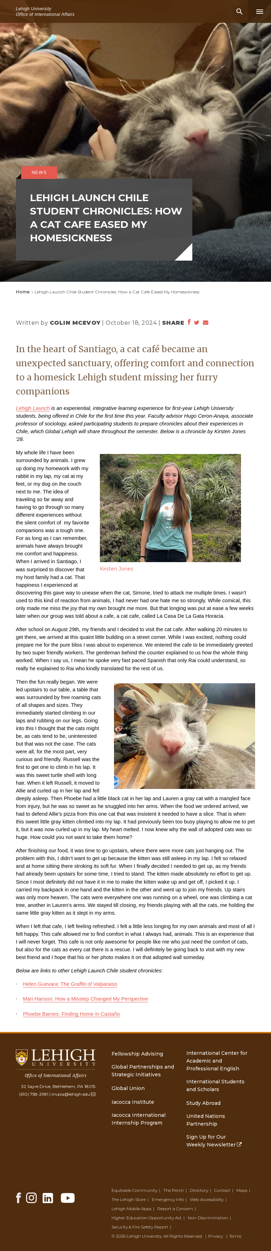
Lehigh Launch (33, 408)
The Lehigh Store (129, 1199)
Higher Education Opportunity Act (147, 1217)
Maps (241, 1190)
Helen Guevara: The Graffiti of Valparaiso (70, 984)
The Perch (173, 1190)
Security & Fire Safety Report (140, 1227)
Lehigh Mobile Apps (131, 1208)
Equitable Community (134, 1190)
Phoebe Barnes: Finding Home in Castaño (71, 1014)
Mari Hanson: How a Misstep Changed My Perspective (85, 999)
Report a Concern (175, 1208)
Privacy (215, 1236)
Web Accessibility (207, 1199)
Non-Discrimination (208, 1217)
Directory (199, 1190)
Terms (235, 1236)
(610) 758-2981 (33, 1094)
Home (23, 291)
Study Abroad (203, 1103)
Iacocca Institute (133, 1102)
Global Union (128, 1088)
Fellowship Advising (137, 1054)
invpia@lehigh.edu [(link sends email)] (73, 1094)
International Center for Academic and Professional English (216, 1061)
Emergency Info (168, 1199)
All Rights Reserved (182, 1236)
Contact (222, 1190)
